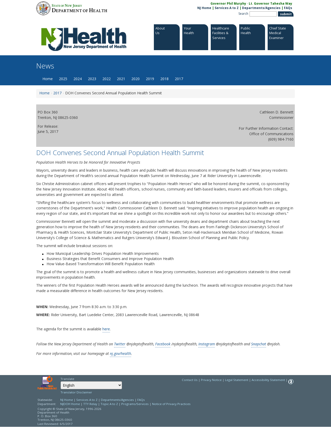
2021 (121, 78)
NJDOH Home (70, 404)
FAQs (141, 400)
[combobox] (91, 385)
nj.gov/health (120, 353)
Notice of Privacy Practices (171, 404)
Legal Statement (236, 380)
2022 (106, 78)
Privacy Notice (211, 380)
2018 (164, 78)
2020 (135, 78)
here (106, 328)
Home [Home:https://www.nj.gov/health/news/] (44, 92)
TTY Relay (90, 404)
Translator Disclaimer (76, 392)
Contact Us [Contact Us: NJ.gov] (190, 380)
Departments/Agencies (261, 8)
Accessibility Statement (268, 380)
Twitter (119, 343)
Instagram (206, 343)
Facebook (162, 343)
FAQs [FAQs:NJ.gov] (288, 8)
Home (47, 78)
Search (243, 13)
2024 (77, 78)
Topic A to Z (109, 404)
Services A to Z (227, 8)
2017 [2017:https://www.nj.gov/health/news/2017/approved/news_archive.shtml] (57, 92)
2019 (150, 78)
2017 (179, 78)
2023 (92, 78)
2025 (63, 78)
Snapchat (258, 343)
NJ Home (204, 8)
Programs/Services (135, 404)
